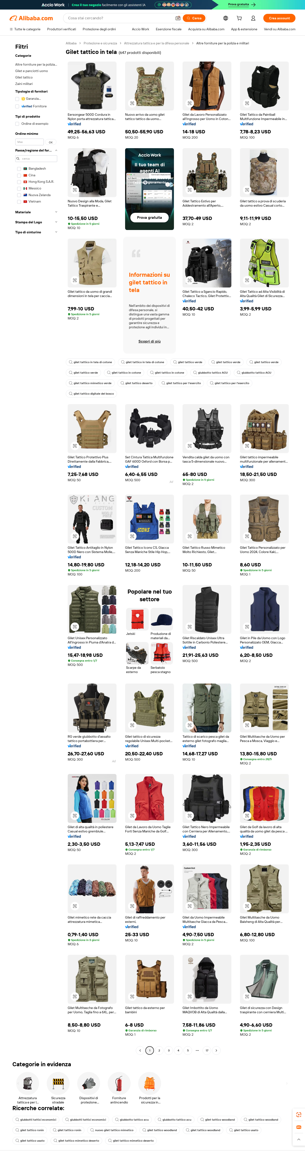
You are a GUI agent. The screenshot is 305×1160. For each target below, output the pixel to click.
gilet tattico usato (243, 1130)
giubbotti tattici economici (35, 1120)
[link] (299, 1114)
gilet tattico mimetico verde (90, 383)
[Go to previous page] (140, 1050)
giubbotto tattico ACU (210, 373)
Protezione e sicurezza (100, 43)
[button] (178, 18)
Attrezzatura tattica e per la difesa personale (156, 43)
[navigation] (36, 547)
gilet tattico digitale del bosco (91, 394)
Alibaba (71, 43)
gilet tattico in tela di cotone (90, 362)
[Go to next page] (216, 1050)
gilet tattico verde (187, 362)
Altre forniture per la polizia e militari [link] (222, 43)
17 (207, 1050)
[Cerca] (194, 18)
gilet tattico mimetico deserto (76, 1141)
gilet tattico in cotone (124, 373)
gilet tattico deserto (136, 383)
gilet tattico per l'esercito (181, 383)
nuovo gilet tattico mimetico (111, 1130)
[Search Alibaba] (119, 18)
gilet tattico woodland (217, 1120)
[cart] (240, 19)
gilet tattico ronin (29, 1130)
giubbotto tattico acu (132, 1120)
